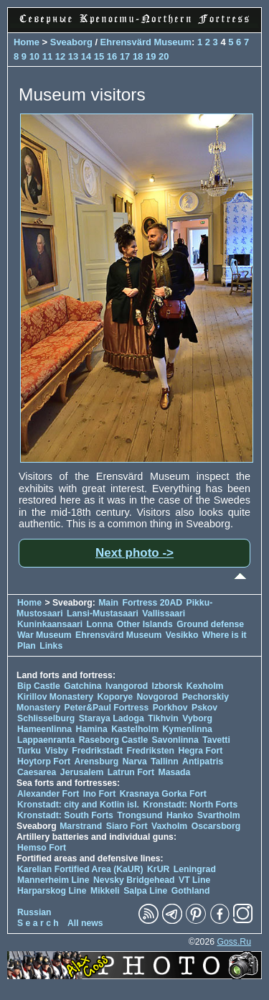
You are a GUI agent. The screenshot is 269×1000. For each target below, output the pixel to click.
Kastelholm (135, 729)
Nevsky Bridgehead (134, 880)
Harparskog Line (52, 891)
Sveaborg (71, 42)
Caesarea (36, 772)
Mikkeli (105, 891)
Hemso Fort (41, 848)
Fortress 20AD (152, 603)
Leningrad (195, 869)
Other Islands (145, 624)
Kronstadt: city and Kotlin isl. (78, 805)
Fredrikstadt (97, 751)
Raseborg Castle (113, 740)
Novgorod (158, 697)
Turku (29, 751)
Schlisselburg (46, 718)
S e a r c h (38, 923)
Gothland (190, 891)
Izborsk (167, 686)
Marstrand (81, 826)
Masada (174, 772)
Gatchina (82, 686)
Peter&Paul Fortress (107, 708)
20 (164, 56)
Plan (26, 646)
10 (34, 56)
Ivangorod (126, 686)
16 (112, 56)
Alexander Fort (48, 794)
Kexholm (205, 686)
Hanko (179, 815)
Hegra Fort (200, 751)
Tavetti (216, 740)
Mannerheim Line (53, 880)
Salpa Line (145, 891)
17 (125, 56)
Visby (55, 751)
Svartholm (218, 815)
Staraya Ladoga (111, 718)
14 (86, 56)
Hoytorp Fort (43, 761)
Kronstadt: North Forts (190, 805)
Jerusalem (82, 772)
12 (60, 56)
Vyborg (197, 718)
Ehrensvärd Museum (146, 42)
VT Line (194, 880)
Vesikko (182, 635)
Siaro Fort (127, 826)
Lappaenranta (46, 740)
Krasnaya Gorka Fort (163, 794)
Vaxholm (169, 826)
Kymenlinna (187, 729)
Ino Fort (99, 794)
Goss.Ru (234, 942)
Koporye (115, 697)
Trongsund (139, 815)
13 (73, 56)
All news (85, 923)
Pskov (204, 708)
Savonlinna (175, 740)
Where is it (224, 635)
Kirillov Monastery (55, 697)
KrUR (158, 869)
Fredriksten (150, 751)
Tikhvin (163, 718)
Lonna (100, 624)
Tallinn (165, 761)
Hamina (92, 729)
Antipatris (202, 761)
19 (151, 56)
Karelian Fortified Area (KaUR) (80, 869)
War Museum (45, 635)
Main (108, 603)
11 (47, 56)
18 (138, 56)
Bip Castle (38, 686)
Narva (135, 761)
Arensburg (96, 761)
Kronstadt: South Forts (65, 815)
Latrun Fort (131, 772)
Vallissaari (163, 613)
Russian (34, 912)
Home (26, 42)
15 (99, 56)
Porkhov (170, 708)
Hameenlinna (44, 729)
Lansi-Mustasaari (102, 613)
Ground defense (210, 624)
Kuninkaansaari (49, 624)
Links (50, 646)
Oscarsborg (216, 826)
